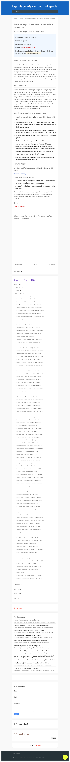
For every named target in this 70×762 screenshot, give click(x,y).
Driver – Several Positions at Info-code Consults (28, 460)
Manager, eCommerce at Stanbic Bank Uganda (27, 419)
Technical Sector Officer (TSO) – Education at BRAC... (29, 566)
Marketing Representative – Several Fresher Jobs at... (29, 578)
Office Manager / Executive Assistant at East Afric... (29, 319)
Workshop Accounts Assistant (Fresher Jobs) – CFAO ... (30, 477)
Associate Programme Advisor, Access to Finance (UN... (30, 560)
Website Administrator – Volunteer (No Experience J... (29, 388)
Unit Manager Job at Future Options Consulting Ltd (28, 304)
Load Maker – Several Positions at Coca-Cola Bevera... (29, 480)
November (18, 287)
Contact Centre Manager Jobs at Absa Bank (27, 620)
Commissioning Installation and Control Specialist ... (29, 491)
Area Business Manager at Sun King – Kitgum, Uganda (29, 517)
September (18, 293)
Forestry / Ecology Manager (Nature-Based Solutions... (29, 299)
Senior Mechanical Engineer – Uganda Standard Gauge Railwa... (32, 651)
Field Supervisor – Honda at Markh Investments (28, 532)
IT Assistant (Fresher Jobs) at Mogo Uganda (27, 646)
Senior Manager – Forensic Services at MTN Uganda (29, 483)
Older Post (51, 264)
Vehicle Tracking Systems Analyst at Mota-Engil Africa (29, 448)
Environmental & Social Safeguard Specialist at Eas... (29, 296)
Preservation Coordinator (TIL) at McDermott (27, 494)
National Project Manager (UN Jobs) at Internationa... (29, 558)
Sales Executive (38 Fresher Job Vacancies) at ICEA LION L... (31, 663)
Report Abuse (18, 608)
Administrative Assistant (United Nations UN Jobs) (28, 442)
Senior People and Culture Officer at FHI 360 (27, 546)
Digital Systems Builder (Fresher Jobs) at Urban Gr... (29, 313)
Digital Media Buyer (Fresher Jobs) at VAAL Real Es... (29, 428)
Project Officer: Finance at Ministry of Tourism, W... (28, 382)
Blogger (38, 745)
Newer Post (18, 264)
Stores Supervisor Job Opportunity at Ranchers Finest (29, 514)
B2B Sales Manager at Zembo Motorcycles (26, 425)
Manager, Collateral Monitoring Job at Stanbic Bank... (29, 463)
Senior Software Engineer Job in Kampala (26, 668)
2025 (15, 284)
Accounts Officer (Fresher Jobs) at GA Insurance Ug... (29, 434)
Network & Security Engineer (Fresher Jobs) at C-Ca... (29, 468)
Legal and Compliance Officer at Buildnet (26, 581)
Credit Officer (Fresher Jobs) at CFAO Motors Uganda (29, 474)
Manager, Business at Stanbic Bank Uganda (27, 465)
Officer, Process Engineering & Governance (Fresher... (29, 353)
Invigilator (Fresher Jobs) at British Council (26, 431)
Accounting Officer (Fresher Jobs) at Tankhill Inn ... (28, 348)
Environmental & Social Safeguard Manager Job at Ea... (30, 316)
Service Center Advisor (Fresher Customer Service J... (29, 489)
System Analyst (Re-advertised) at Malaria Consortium (29, 350)
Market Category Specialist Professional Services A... (29, 391)
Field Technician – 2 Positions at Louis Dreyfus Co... (29, 457)
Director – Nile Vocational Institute (24, 368)
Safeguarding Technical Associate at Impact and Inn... (29, 322)
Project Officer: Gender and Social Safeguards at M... (29, 376)
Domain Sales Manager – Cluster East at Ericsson (28, 497)
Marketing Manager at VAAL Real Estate (26, 563)
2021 (15, 589)
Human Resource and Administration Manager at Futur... (30, 310)
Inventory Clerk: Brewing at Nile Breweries (26, 552)
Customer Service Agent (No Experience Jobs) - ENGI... (29, 540)
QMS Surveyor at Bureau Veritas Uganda (26, 543)
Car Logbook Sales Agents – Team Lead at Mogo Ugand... (30, 520)
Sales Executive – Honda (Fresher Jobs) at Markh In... (29, 509)
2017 (15, 598)
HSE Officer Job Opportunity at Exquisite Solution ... (28, 486)
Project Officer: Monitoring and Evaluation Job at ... (28, 402)
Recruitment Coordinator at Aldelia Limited (27, 451)
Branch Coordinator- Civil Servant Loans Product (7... (29, 445)
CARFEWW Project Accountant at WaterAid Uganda (29, 345)
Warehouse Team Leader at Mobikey (25, 336)
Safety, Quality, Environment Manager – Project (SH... (29, 333)
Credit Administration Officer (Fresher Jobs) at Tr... (28, 437)
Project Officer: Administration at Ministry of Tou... (28, 405)
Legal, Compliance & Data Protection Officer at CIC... (29, 422)
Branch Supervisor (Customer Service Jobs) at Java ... (29, 365)
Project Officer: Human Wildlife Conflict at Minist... (28, 359)
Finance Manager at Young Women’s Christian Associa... (30, 362)
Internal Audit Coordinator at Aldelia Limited (27, 454)
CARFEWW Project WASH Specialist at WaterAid (28, 342)
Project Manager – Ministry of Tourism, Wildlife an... (29, 379)
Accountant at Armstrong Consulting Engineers (28, 417)
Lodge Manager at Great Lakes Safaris (25, 512)
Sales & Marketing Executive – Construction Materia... (29, 408)
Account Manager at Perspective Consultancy (27, 635)
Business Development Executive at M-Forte (27, 569)
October (17, 290)
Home (35, 264)
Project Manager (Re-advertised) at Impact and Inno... (29, 324)
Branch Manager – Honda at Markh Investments (28, 506)
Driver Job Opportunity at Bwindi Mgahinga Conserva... (29, 371)
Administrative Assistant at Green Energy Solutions (29, 630)
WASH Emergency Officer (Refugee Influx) (26, 471)
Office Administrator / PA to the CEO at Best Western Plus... (31, 625)
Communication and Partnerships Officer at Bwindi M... (29, 373)
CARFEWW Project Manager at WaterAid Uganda (28, 327)
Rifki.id (43, 757)
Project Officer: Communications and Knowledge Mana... (30, 399)
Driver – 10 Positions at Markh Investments (27, 535)
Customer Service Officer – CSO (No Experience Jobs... (29, 440)
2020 (15, 594)
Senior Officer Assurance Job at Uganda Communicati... (30, 394)
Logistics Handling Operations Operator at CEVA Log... (29, 500)
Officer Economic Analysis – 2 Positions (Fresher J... (29, 396)
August (17, 584)
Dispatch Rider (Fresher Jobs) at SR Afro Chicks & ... (29, 575)
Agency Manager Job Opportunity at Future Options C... (30, 307)
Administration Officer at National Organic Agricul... (29, 526)
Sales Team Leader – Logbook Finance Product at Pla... (29, 411)
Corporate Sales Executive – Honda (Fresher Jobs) (28, 529)
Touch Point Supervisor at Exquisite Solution (27, 503)
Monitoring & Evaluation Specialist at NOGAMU (28, 523)
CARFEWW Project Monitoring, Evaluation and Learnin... (30, 330)
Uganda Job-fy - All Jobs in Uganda (34, 6)
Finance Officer (20, 572)
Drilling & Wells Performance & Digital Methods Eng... (29, 385)
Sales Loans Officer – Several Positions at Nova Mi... (29, 339)
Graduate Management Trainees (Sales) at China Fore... (30, 356)
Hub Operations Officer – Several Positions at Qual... (29, 301)
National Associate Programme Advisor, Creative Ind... (29, 555)
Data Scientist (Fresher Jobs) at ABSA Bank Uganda (29, 537)
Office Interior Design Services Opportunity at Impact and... (31, 640)
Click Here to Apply (20, 174)
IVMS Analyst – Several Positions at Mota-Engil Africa (29, 549)
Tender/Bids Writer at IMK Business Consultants (28, 414)
